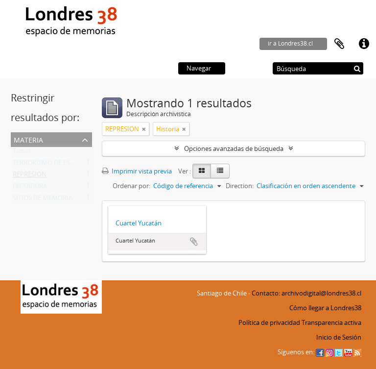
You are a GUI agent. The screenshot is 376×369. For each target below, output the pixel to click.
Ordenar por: (131, 185)
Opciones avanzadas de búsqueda (233, 148)
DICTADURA (30, 188)
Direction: (240, 185)
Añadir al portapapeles (194, 241)
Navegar (199, 68)
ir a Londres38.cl (290, 43)
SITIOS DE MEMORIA (42, 200)
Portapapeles (339, 44)
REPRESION (30, 176)
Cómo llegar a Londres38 (325, 307)
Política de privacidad (269, 322)
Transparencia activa (331, 322)
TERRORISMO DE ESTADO (50, 164)
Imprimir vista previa (137, 171)
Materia (28, 139)
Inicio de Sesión (338, 337)
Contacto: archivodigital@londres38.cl (306, 293)
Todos (22, 152)
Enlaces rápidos (364, 44)
